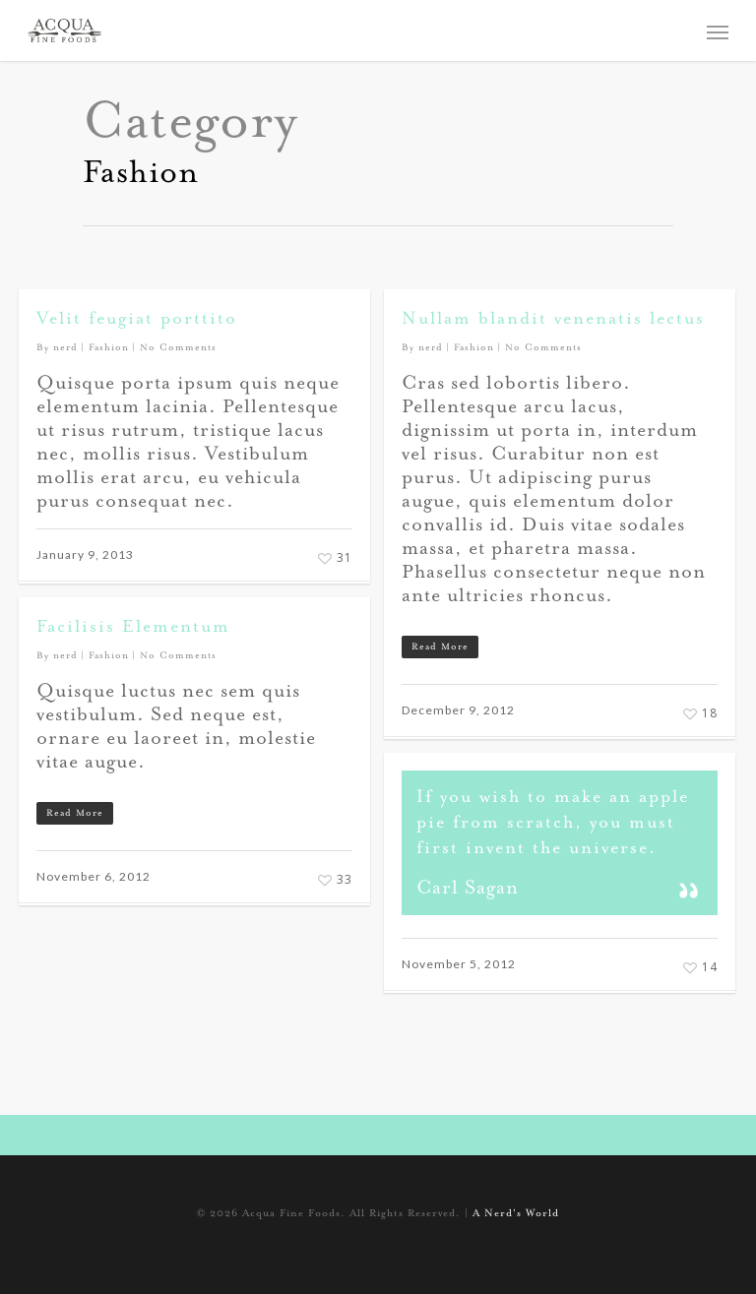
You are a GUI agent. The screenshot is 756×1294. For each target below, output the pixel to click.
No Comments (178, 347)
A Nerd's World (515, 1214)
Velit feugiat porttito (136, 320)
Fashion (109, 347)
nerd (65, 347)
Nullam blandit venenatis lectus (553, 320)
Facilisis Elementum (133, 628)
